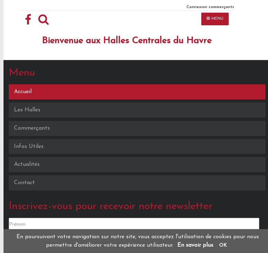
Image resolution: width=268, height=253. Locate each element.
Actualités (27, 164)
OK (223, 245)
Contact (24, 183)
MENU (215, 18)
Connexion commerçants (210, 7)
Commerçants (32, 128)
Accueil (23, 92)
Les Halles (27, 110)
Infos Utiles (29, 146)
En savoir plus (195, 245)
